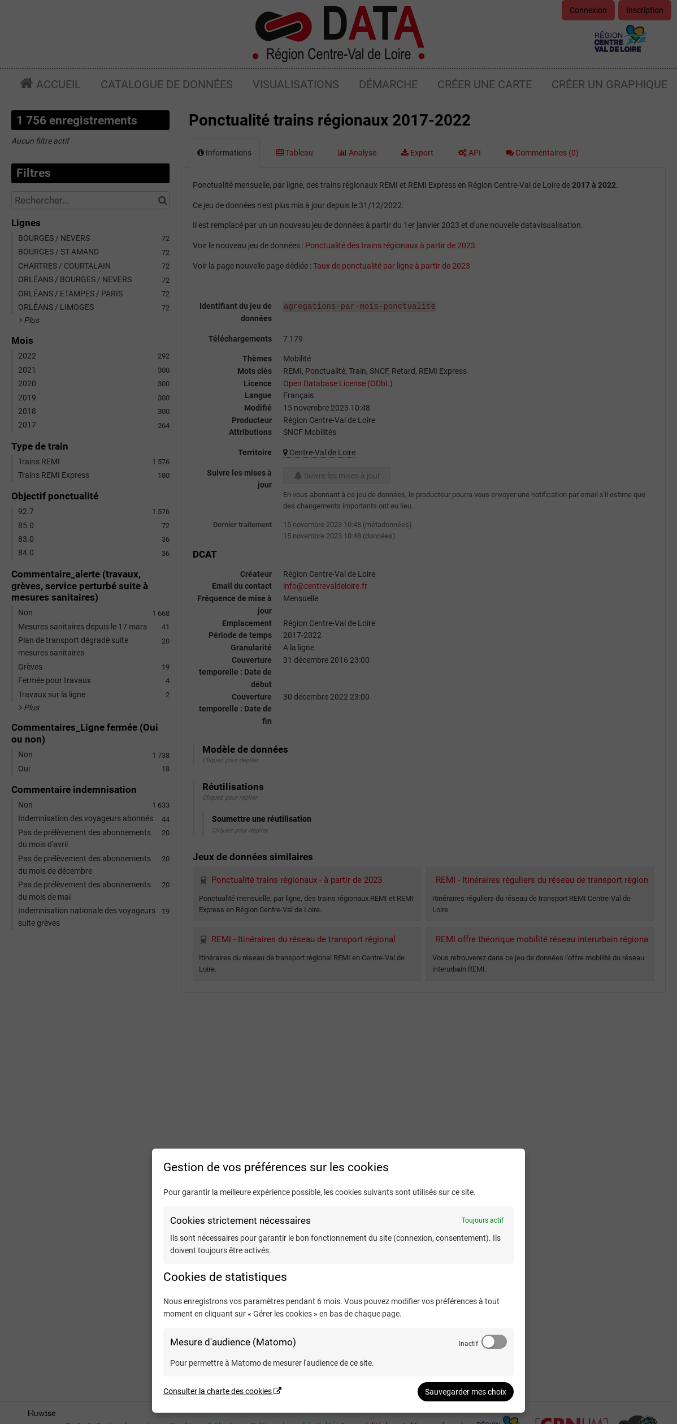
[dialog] (338, 1281)
